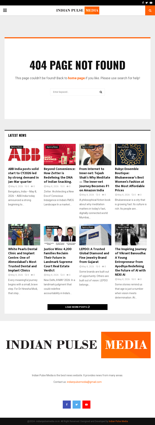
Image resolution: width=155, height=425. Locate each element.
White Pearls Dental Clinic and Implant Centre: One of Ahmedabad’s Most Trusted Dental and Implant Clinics (22, 259)
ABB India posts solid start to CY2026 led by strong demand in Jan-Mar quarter (23, 175)
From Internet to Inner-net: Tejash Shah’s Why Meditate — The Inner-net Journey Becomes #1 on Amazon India (94, 179)
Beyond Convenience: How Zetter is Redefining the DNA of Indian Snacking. (59, 175)
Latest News (17, 135)
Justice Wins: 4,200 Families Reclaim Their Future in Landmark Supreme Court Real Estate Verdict (58, 259)
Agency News (16, 147)
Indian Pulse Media (118, 421)
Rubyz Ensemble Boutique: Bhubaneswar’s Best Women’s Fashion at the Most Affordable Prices (130, 179)
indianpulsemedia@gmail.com (84, 381)
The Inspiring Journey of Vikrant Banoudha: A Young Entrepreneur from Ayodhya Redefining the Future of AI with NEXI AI (130, 261)
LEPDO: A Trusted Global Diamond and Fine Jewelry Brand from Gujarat (94, 255)
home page (76, 78)
